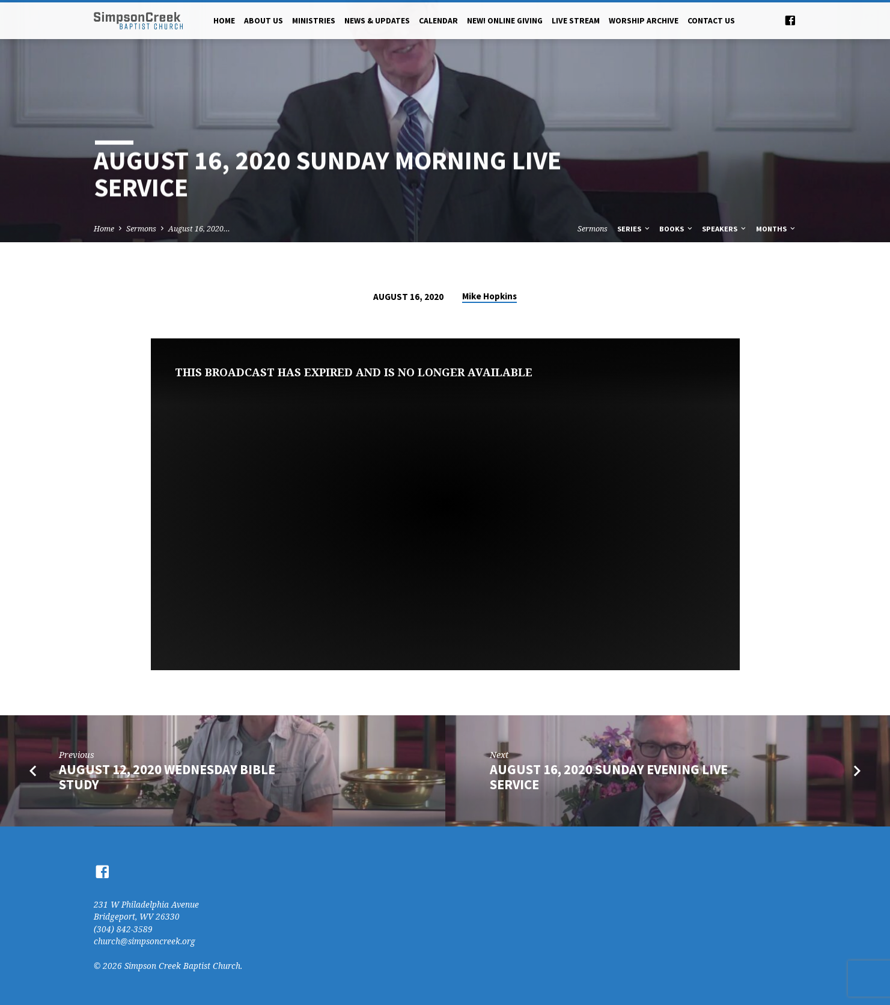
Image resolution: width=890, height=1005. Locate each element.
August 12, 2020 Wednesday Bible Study (167, 777)
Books (676, 228)
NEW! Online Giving (505, 21)
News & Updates (377, 21)
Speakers (725, 228)
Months (776, 228)
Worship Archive (643, 21)
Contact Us (711, 21)
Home (224, 21)
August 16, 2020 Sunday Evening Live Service (609, 777)
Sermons (141, 229)
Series (634, 228)
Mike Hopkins (489, 296)
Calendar (438, 21)
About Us (263, 21)
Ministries (313, 21)
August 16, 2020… (199, 229)
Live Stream (576, 21)
